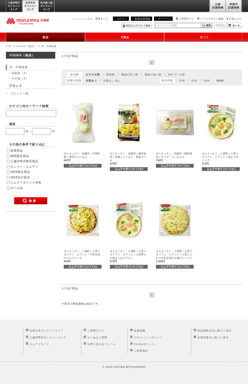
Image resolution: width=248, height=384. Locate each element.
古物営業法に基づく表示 (213, 337)
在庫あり (91, 80)
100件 (220, 80)
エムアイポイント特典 (26, 182)
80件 (207, 80)
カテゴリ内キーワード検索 (29, 106)
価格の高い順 (153, 74)
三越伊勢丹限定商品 (24, 161)
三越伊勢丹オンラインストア (14, 6)
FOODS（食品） (26, 46)
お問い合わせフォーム (101, 344)
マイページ (164, 18)
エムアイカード (39, 344)
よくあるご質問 (97, 337)
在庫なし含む (111, 80)
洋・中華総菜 (49, 46)
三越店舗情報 (217, 6)
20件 (182, 80)
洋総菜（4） (20, 73)
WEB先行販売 (20, 177)
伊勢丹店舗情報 (234, 6)
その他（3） (20, 78)
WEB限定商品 (20, 172)
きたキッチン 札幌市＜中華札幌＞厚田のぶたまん (82, 157)
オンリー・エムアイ (24, 166)
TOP (8, 46)
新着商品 (17, 150)
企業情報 (139, 330)
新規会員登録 (142, 18)
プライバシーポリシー (148, 337)
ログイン (122, 18)
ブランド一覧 (19, 93)
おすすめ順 (93, 74)
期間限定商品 (20, 156)
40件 (194, 80)
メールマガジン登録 (211, 18)
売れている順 (176, 74)
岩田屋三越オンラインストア (46, 6)
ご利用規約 (141, 350)
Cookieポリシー (144, 344)
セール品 (17, 188)
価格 (12, 124)
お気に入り (235, 18)
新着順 (110, 74)
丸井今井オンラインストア (30, 6)
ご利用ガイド (186, 18)
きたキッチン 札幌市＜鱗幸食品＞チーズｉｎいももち (174, 157)
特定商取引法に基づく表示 (214, 330)
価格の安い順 (129, 74)
